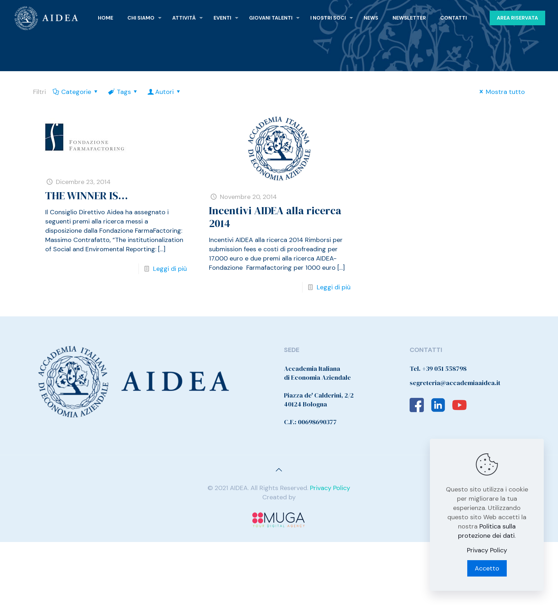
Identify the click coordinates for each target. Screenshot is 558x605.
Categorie (75, 92)
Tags (123, 92)
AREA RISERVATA (517, 18)
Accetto (487, 568)
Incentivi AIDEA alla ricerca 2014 (275, 217)
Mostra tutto (501, 92)
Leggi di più (170, 268)
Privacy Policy (330, 488)
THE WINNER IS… (86, 195)
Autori (164, 92)
